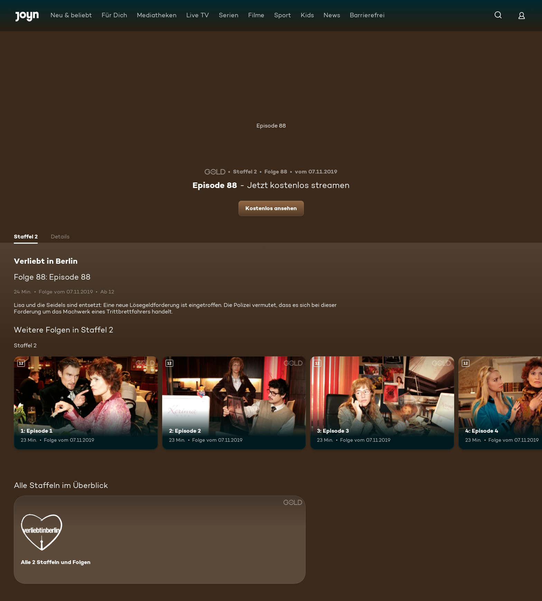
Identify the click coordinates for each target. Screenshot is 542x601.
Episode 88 (271, 125)
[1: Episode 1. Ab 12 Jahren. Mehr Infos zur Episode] (86, 403)
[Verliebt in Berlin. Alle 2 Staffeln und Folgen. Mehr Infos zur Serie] (160, 540)
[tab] (25, 237)
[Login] (521, 15)
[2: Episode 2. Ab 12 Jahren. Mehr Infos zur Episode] (234, 403)
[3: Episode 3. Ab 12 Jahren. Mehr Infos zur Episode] (382, 403)
